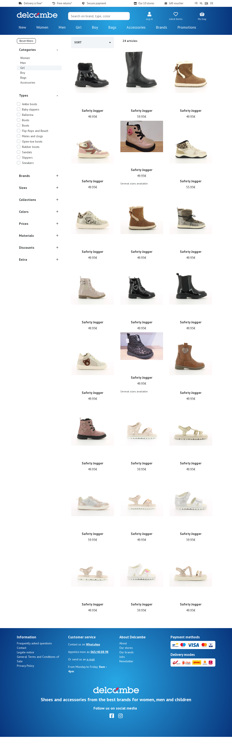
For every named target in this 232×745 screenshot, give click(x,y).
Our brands (126, 660)
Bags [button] (112, 27)
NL (201, 3)
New (22, 27)
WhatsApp (93, 652)
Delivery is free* (33, 3)
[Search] (99, 16)
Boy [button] (95, 27)
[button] (149, 16)
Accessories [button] (136, 27)
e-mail (91, 667)
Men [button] (62, 27)
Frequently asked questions (34, 651)
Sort (92, 42)
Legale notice (25, 660)
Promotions (186, 27)
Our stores (126, 656)
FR (196, 3)
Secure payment (96, 3)
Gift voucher (176, 3)
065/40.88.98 (99, 660)
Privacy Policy (25, 674)
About (123, 651)
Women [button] (42, 27)
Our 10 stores (146, 3)
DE (211, 3)
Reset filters (26, 41)
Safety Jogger (92, 110)
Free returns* (64, 3)
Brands (161, 27)
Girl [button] (79, 27)
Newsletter (126, 669)
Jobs (122, 665)
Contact (21, 656)
